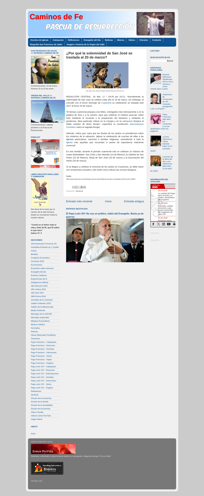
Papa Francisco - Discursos (43, 345)
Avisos (34, 251)
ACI (122, 96)
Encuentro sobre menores (42, 268)
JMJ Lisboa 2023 (38, 289)
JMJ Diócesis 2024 (39, 286)
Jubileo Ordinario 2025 (41, 303)
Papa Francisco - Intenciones (44, 352)
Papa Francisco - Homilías (42, 349)
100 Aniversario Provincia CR (44, 244)
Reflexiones (73, 40)
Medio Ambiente (38, 310)
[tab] (157, 186)
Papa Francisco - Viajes (41, 359)
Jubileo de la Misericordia (42, 307)
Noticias (109, 40)
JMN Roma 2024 (38, 296)
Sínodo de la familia (39, 402)
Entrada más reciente (79, 201)
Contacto (156, 40)
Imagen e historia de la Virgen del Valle (85, 44)
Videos (131, 40)
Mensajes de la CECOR (41, 314)
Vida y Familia (37, 412)
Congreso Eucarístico (40, 258)
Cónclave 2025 (37, 261)
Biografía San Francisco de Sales (46, 44)
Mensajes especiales (40, 317)
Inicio (108, 201)
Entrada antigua (134, 201)
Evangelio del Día (92, 40)
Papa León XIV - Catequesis (43, 366)
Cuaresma (106, 103)
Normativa (35, 328)
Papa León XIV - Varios (41, 384)
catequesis (127, 121)
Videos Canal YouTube (41, 416)
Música (120, 40)
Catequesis (58, 40)
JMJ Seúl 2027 (37, 293)
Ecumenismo (36, 265)
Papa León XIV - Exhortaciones (45, 374)
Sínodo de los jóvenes (40, 409)
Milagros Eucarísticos (40, 321)
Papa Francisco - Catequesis (43, 342)
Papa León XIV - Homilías (42, 377)
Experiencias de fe (39, 279)
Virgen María (36, 419)
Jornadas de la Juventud (42, 300)
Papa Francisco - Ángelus (42, 363)
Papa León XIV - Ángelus (42, 388)
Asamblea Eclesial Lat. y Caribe (45, 247)
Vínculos (143, 40)
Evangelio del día (38, 272)
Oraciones (35, 338)
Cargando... (155, 233)
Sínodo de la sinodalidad (42, 405)
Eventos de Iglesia (39, 40)
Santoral (79, 191)
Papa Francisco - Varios (41, 356)
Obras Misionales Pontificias (43, 335)
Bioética (34, 254)
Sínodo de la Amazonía (41, 398)
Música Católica (38, 324)
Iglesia (69, 142)
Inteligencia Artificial (39, 282)
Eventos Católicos (39, 275)
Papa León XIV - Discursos (43, 370)
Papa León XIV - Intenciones (43, 381)
